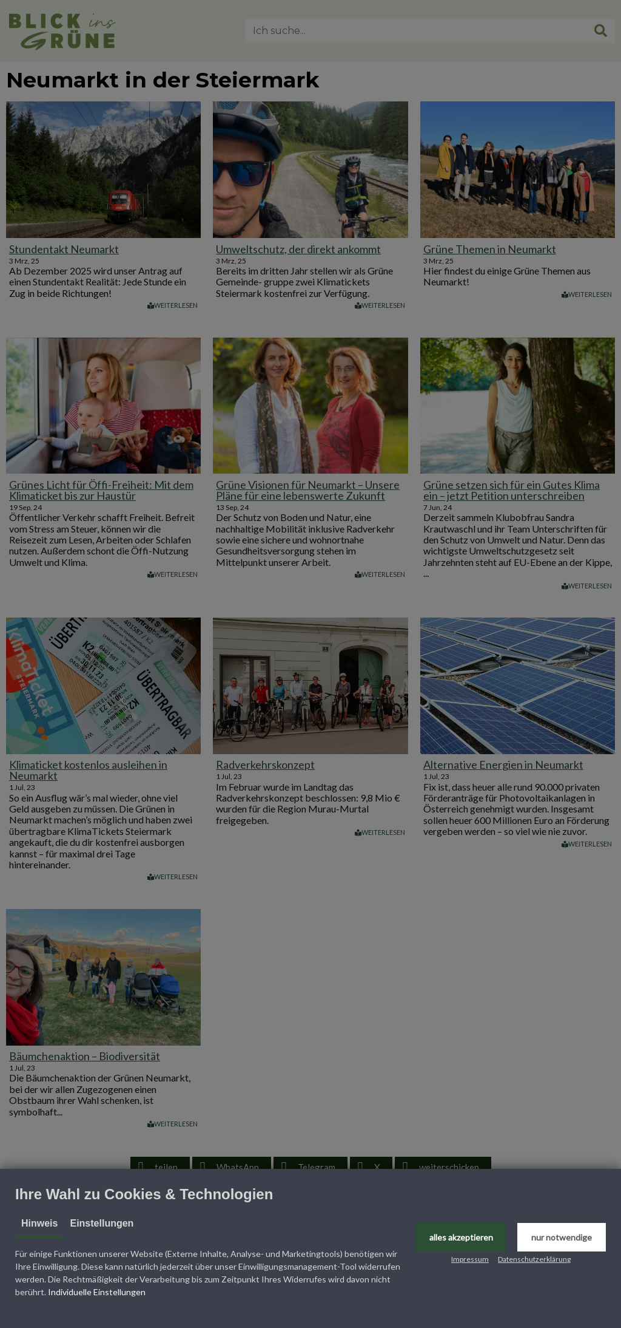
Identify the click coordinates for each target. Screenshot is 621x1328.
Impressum (470, 1259)
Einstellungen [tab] (101, 1223)
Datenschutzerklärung (534, 1259)
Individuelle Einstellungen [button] (97, 1292)
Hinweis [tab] (39, 1223)
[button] (460, 1237)
